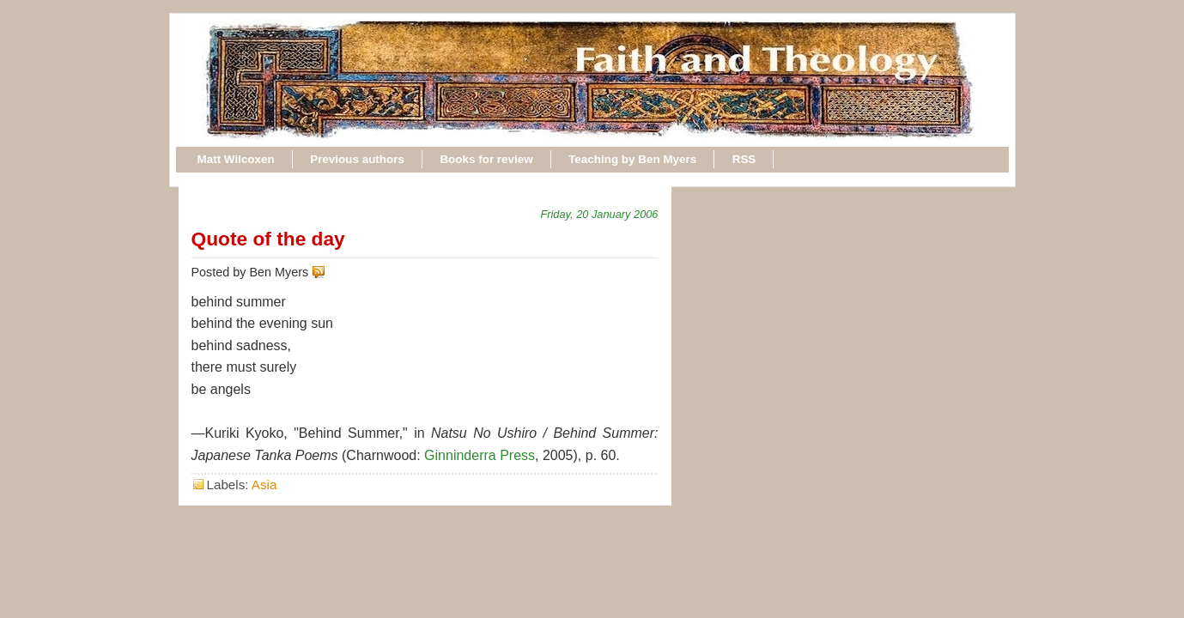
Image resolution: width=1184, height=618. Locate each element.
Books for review (486, 159)
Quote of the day (268, 238)
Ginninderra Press (479, 455)
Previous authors (357, 159)
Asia (264, 484)
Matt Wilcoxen (236, 159)
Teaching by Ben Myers (632, 159)
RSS (744, 159)
